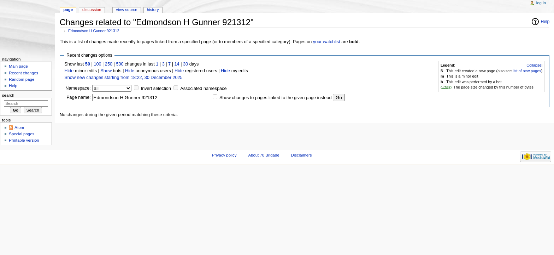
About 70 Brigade (263, 155)
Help (545, 21)
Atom (19, 127)
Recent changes (23, 73)
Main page (18, 66)
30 (185, 64)
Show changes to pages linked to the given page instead (275, 97)
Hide (68, 70)
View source (126, 9)
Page (68, 9)
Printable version (24, 140)
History (153, 9)
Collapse (533, 65)
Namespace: (77, 88)
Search (8, 95)
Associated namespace (203, 88)
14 (177, 64)
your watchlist (326, 41)
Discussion (91, 9)
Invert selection (156, 88)
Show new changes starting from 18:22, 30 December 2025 (123, 77)
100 (97, 64)
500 (119, 64)
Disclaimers (301, 155)
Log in (541, 3)
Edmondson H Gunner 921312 (93, 31)
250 (108, 64)
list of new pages (527, 71)
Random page (21, 79)
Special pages (21, 134)
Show (106, 70)
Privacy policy (224, 155)
